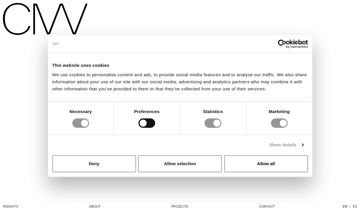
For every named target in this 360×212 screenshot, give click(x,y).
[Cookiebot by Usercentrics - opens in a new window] (282, 43)
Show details (283, 144)
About (95, 206)
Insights (10, 206)
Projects (179, 206)
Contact (267, 206)
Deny (94, 163)
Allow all (266, 163)
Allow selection (180, 163)
